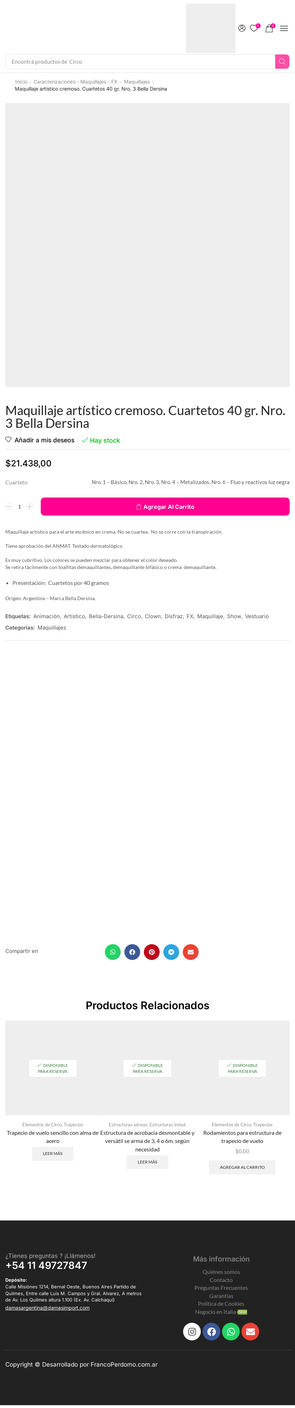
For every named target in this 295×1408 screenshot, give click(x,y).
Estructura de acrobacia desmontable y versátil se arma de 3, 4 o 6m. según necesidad (147, 1143)
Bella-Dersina (106, 616)
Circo (134, 616)
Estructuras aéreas (128, 1127)
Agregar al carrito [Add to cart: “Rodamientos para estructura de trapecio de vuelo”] (242, 1169)
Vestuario (257, 616)
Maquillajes (137, 82)
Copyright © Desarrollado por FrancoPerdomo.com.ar (81, 1367)
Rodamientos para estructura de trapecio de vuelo (242, 1138)
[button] (242, 28)
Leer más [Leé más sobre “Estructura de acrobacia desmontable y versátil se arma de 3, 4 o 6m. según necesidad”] (147, 1164)
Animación (46, 616)
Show (234, 616)
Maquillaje (210, 616)
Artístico (74, 616)
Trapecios (73, 1127)
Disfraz (174, 616)
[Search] (282, 61)
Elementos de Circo (42, 1127)
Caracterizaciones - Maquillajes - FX (76, 82)
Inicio (21, 82)
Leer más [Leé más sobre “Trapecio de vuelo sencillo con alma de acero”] (52, 1156)
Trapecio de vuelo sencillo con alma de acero (52, 1138)
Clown (153, 616)
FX (190, 616)
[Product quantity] (19, 507)
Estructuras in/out (167, 1127)
